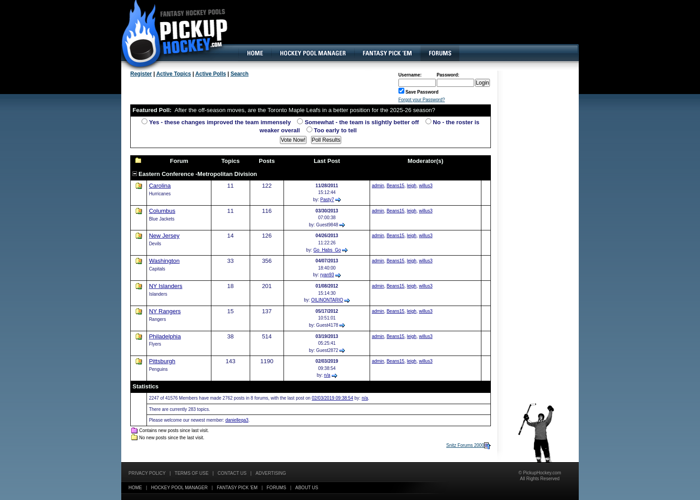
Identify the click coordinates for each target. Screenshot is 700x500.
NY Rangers (165, 311)
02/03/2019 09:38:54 (332, 398)
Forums (276, 487)
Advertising (271, 473)
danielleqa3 (236, 420)
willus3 (425, 185)
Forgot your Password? (421, 99)
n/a (327, 375)
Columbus (162, 210)
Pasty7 (327, 199)
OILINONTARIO (327, 299)
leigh (411, 185)
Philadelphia (165, 336)
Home (135, 487)
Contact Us (232, 473)
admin (378, 185)
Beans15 (395, 185)
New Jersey (164, 235)
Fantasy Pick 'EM (237, 487)
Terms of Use (192, 473)
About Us (306, 487)
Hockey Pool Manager (179, 487)
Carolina (159, 185)
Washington (164, 260)
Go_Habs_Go (327, 250)
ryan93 (327, 274)
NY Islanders (165, 286)
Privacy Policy (146, 473)
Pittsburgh (162, 361)
